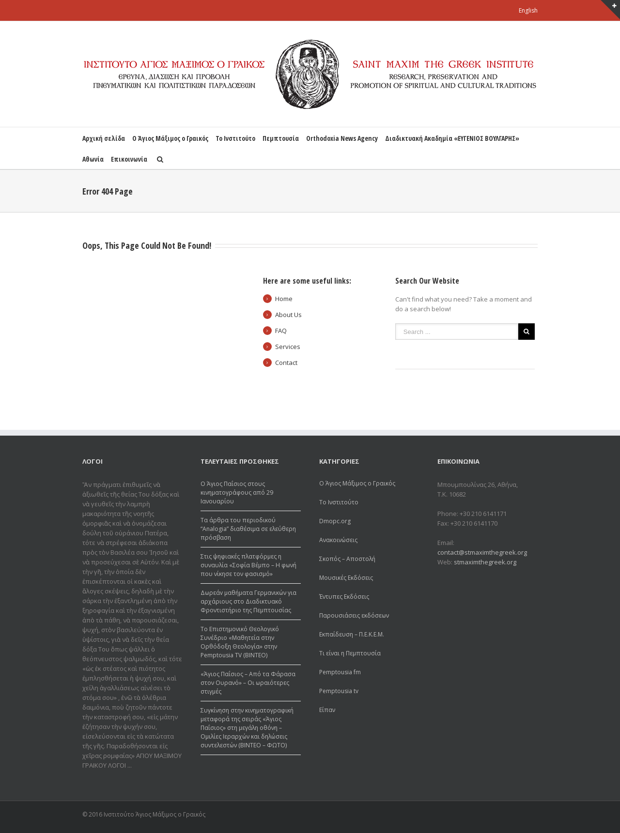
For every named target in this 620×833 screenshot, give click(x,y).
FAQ (281, 330)
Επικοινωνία (129, 159)
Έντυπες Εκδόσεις (344, 596)
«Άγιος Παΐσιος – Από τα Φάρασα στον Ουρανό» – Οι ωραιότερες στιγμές (248, 683)
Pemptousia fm (340, 672)
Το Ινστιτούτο (235, 138)
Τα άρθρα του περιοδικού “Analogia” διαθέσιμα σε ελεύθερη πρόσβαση (248, 529)
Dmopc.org (335, 521)
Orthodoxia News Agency (342, 138)
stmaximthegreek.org (485, 562)
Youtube (532, 816)
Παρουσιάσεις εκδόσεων (354, 615)
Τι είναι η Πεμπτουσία (350, 653)
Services (287, 346)
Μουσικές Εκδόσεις (346, 578)
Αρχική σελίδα (103, 138)
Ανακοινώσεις (338, 540)
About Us (288, 314)
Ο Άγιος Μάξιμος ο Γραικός (170, 138)
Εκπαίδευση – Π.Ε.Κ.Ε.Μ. (351, 634)
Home (284, 298)
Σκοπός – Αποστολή (347, 559)
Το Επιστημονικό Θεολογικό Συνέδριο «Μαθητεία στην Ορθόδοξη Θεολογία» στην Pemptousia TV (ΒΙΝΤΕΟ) (240, 642)
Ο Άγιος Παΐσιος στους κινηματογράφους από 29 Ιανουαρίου (237, 492)
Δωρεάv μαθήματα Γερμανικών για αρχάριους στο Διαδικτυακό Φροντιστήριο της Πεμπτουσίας (248, 601)
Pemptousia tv (338, 691)
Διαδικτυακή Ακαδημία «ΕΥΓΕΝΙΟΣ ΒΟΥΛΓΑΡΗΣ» (452, 138)
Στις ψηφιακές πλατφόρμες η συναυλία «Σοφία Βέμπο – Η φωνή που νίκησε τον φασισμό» (248, 565)
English (528, 10)
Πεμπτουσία (281, 138)
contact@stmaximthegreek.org (482, 552)
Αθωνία (93, 159)
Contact (286, 362)
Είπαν (327, 710)
